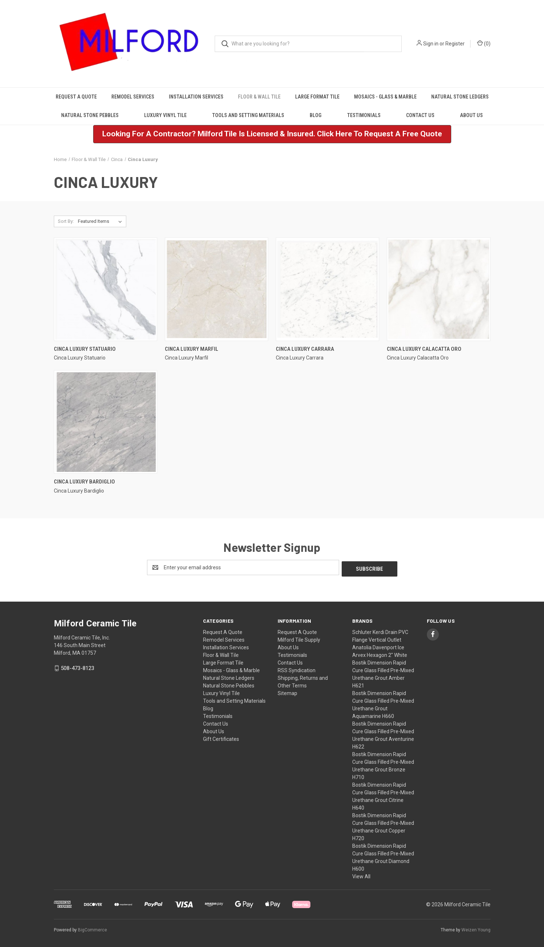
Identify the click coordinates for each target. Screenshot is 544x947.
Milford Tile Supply (299, 638)
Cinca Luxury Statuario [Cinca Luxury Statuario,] (85, 349)
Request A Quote (76, 97)
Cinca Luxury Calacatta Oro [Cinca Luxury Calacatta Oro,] (424, 349)
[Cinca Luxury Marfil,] (216, 289)
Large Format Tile (317, 97)
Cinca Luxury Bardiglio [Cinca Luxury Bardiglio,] (84, 481)
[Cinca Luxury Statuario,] (105, 289)
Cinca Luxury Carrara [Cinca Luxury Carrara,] (305, 349)
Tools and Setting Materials (248, 115)
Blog (315, 115)
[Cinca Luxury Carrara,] (327, 289)
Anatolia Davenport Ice (378, 646)
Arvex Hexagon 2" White (379, 654)
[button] (272, 134)
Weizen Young (476, 928)
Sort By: (66, 221)
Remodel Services (132, 97)
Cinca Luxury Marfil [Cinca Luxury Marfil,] (191, 349)
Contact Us (420, 115)
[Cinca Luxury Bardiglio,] (105, 422)
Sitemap (287, 692)
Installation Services (196, 97)
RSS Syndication (296, 669)
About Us (471, 115)
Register (455, 44)
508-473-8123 (77, 666)
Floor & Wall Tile (259, 97)
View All (361, 875)
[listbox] (101, 221)
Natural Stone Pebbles (90, 115)
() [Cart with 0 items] (484, 43)
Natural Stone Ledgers (460, 97)
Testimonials (364, 115)
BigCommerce (92, 928)
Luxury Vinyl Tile (165, 115)
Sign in (430, 44)
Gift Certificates (221, 738)
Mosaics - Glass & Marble (385, 97)
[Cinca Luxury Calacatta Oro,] (438, 289)
